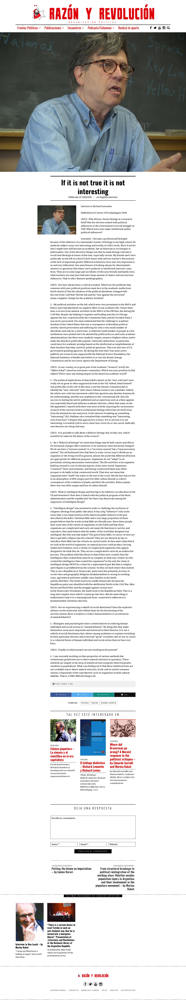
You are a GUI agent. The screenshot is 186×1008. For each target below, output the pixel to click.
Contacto (74, 994)
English (114, 994)
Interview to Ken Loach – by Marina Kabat (29, 949)
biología (85, 703)
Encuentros (74, 27)
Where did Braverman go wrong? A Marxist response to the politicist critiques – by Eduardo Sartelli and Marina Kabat (122, 757)
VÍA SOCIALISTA (128, 994)
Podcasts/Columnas (100, 27)
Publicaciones (52, 27)
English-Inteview (109, 197)
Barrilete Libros (90, 994)
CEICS (104, 994)
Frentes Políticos (27, 27)
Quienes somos (58, 994)
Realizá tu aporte (128, 27)
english (95, 703)
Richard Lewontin (108, 703)
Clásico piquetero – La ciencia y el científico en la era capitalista (62, 754)
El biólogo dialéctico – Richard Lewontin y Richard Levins (92, 768)
